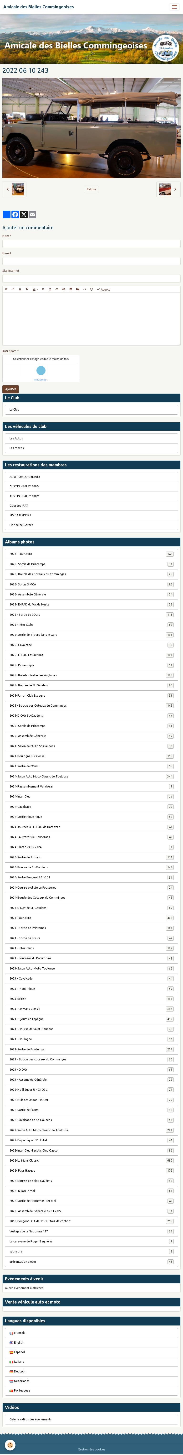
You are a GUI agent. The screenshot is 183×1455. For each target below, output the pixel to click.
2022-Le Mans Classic (92, 1160)
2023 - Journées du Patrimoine (92, 958)
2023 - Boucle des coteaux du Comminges (92, 1059)
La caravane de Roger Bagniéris (92, 1241)
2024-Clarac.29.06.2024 (92, 847)
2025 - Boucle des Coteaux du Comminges (92, 705)
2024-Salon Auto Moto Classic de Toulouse (92, 776)
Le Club (14, 409)
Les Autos (16, 438)
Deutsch (17, 1371)
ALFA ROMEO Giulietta (25, 476)
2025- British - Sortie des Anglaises (92, 675)
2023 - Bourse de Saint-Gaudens (92, 1029)
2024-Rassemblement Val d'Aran (92, 786)
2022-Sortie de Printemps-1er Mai (92, 1201)
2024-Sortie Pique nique (92, 816)
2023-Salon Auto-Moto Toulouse (92, 968)
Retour (91, 189)
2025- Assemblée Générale (92, 736)
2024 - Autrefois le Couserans (92, 837)
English (17, 1342)
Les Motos (17, 447)
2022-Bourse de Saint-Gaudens (92, 1181)
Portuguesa (20, 1390)
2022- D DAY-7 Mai (92, 1191)
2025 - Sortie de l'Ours (92, 614)
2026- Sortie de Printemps (92, 564)
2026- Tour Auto (92, 554)
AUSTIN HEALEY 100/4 (25, 486)
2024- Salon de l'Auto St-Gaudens (92, 746)
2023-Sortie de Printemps (92, 1049)
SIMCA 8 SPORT (20, 515)
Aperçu (103, 289)
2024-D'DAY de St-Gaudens (92, 908)
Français (17, 1332)
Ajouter (10, 389)
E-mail (6, 253)
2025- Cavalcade (92, 645)
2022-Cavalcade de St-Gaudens (92, 1120)
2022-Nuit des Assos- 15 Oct (92, 1100)
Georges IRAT (19, 505)
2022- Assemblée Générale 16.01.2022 (92, 1211)
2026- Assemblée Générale (92, 594)
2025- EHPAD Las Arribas (92, 655)
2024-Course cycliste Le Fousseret (92, 887)
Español (17, 1352)
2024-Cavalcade (92, 806)
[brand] (38, 7)
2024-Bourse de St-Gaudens (92, 867)
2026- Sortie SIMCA (92, 584)
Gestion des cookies (91, 1449)
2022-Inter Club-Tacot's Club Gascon (92, 1150)
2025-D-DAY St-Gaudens (92, 715)
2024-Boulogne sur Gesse (92, 756)
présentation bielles (92, 1261)
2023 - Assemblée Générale (92, 1079)
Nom (5, 235)
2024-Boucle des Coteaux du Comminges (92, 897)
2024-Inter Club (92, 796)
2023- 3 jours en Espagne (92, 1019)
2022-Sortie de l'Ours (92, 1110)
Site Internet (10, 270)
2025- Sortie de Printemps (92, 726)
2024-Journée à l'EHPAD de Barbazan (92, 827)
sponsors (92, 1251)
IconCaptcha (40, 380)
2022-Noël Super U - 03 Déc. (92, 1089)
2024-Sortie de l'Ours (92, 766)
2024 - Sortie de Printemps (92, 928)
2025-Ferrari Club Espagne (92, 695)
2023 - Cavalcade (92, 978)
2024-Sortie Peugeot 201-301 (92, 877)
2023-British (92, 998)
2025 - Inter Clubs (92, 624)
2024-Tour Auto (92, 918)
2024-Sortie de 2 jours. (92, 857)
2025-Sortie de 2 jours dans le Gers (92, 634)
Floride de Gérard (21, 525)
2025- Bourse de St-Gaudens (92, 685)
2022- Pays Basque (92, 1170)
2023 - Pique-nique (92, 988)
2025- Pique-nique (92, 665)
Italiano (17, 1361)
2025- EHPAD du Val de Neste (92, 604)
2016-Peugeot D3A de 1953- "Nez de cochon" (92, 1221)
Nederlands (20, 1380)
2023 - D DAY (92, 1069)
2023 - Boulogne (92, 1039)
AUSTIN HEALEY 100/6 (25, 496)
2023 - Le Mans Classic (92, 1009)
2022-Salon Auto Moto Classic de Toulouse (92, 1130)
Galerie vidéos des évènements (31, 1419)
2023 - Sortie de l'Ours (92, 938)
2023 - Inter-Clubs (92, 948)
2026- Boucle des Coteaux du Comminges (92, 574)
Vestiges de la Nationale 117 (92, 1231)
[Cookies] (10, 1445)
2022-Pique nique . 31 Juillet (92, 1140)
